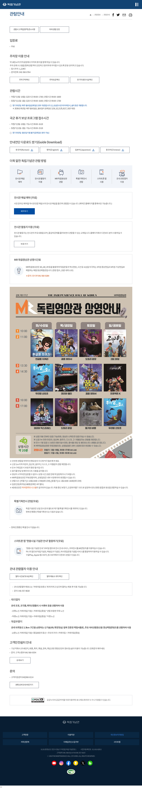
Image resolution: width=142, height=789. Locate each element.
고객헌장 (25, 735)
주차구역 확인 (24, 80)
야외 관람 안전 (54, 29)
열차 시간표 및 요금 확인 (24, 576)
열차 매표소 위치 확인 (54, 576)
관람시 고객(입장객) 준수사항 (24, 29)
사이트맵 (117, 742)
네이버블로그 (90, 763)
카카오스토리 (75, 763)
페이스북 (68, 763)
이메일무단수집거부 (71, 742)
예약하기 (24, 211)
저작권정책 (25, 742)
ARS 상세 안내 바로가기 (24, 685)
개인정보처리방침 (117, 735)
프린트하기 (130, 15)
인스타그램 (61, 763)
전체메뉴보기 (136, 4)
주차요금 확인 (54, 80)
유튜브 (54, 763)
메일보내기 (124, 15)
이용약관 (71, 735)
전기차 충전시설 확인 (84, 80)
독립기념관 (12, 4)
